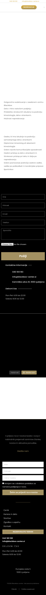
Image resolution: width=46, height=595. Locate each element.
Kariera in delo (10, 514)
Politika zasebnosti (28, 589)
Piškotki (14, 589)
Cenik (6, 510)
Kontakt (7, 526)
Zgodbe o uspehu (12, 522)
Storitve (7, 518)
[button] (44, 7)
